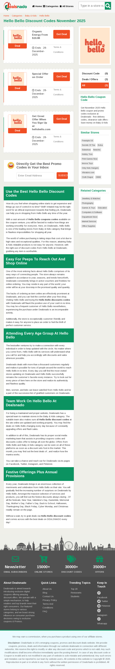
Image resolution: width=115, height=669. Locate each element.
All (95, 85)
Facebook (104, 592)
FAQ (45, 611)
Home (37, 6)
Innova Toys (87, 163)
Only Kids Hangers (90, 168)
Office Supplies (88, 226)
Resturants (76, 592)
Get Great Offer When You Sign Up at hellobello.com (41, 123)
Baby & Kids (31, 16)
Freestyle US (87, 140)
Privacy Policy (50, 600)
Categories (50, 6)
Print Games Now (89, 159)
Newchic (97, 150)
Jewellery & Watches (91, 198)
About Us (47, 589)
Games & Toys (88, 208)
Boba (100, 145)
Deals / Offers (95, 79)
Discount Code (95, 73)
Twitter (102, 597)
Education (102, 208)
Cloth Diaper (87, 177)
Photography (87, 203)
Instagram (104, 606)
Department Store (89, 217)
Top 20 (74, 589)
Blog (45, 592)
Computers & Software (92, 212)
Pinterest (103, 602)
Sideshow (86, 150)
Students (75, 596)
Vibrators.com (88, 172)
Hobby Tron (87, 154)
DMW (98, 177)
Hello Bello (44, 16)
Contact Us (48, 596)
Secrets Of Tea (88, 145)
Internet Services (89, 221)
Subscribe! (63, 175)
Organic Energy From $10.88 (40, 35)
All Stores (66, 6)
